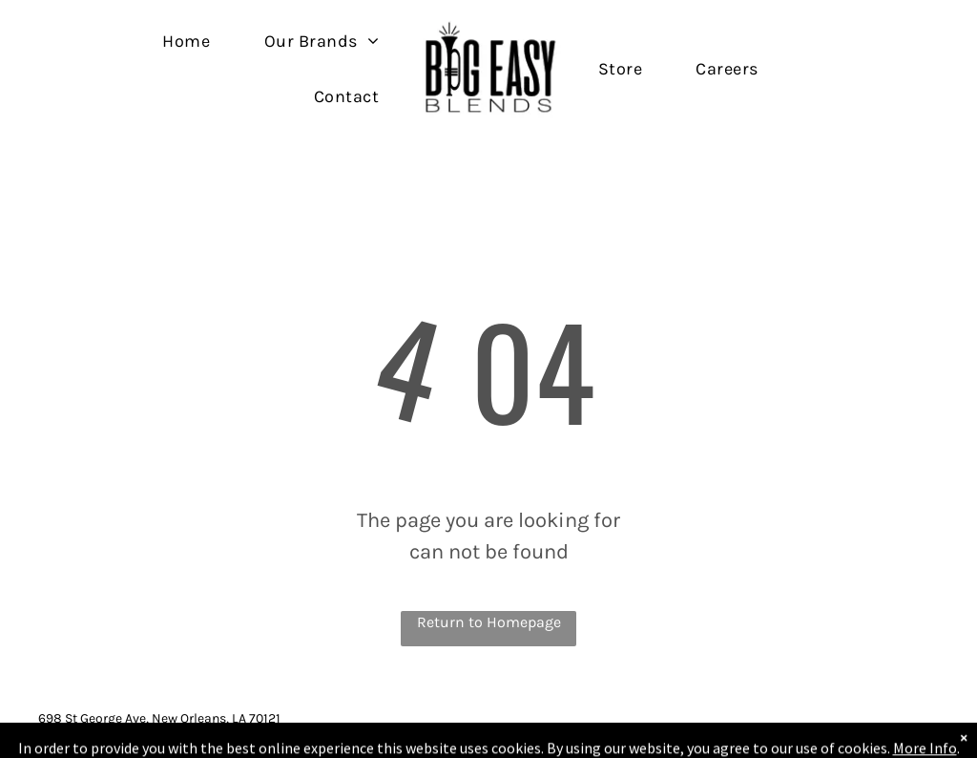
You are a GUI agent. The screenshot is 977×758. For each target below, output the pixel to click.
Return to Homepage (489, 622)
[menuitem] (186, 40)
